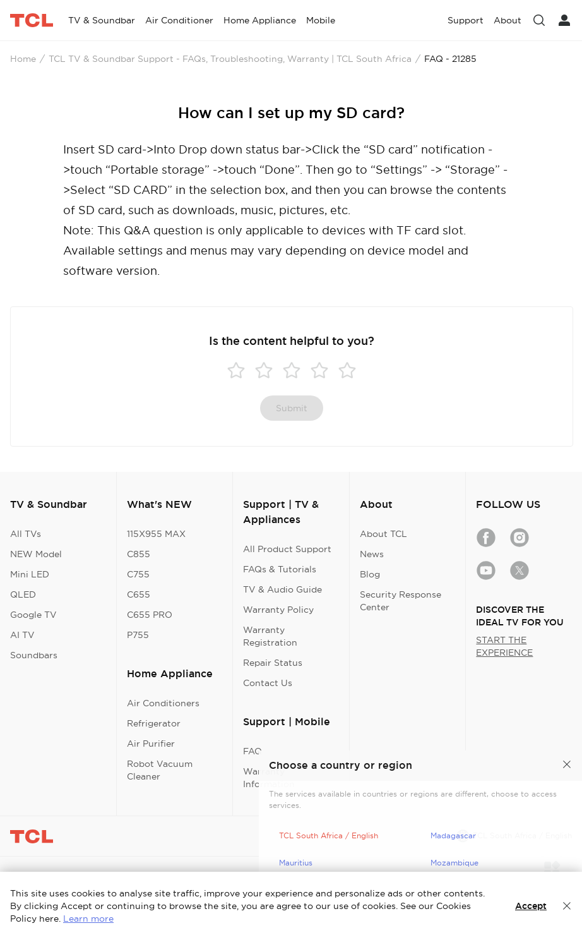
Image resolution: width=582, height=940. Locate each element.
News (372, 554)
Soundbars (33, 655)
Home (23, 58)
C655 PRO (149, 614)
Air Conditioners (163, 703)
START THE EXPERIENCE (504, 646)
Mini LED (29, 574)
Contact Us (267, 683)
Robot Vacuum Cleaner (160, 770)
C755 (138, 574)
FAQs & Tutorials (279, 569)
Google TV (33, 614)
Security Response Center (400, 601)
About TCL (383, 533)
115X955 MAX (156, 533)
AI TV (22, 635)
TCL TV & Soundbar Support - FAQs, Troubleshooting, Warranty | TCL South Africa (230, 58)
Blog (370, 574)
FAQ (252, 751)
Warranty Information (269, 778)
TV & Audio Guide (282, 589)
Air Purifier (151, 743)
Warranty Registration (270, 636)
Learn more (88, 918)
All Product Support (287, 549)
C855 (138, 554)
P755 (138, 635)
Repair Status (272, 662)
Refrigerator (154, 723)
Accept (531, 906)
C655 (138, 594)
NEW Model (36, 554)
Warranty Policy (278, 609)
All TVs (25, 533)
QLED (23, 594)
